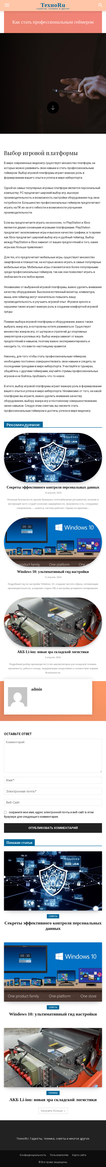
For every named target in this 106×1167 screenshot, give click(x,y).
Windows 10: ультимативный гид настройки (53, 572)
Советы (53, 916)
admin (36, 689)
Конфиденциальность (33, 1155)
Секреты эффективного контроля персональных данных (53, 487)
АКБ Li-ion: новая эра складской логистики (53, 652)
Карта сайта (79, 1155)
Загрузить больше (53, 1110)
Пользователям (59, 1155)
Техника (53, 1092)
